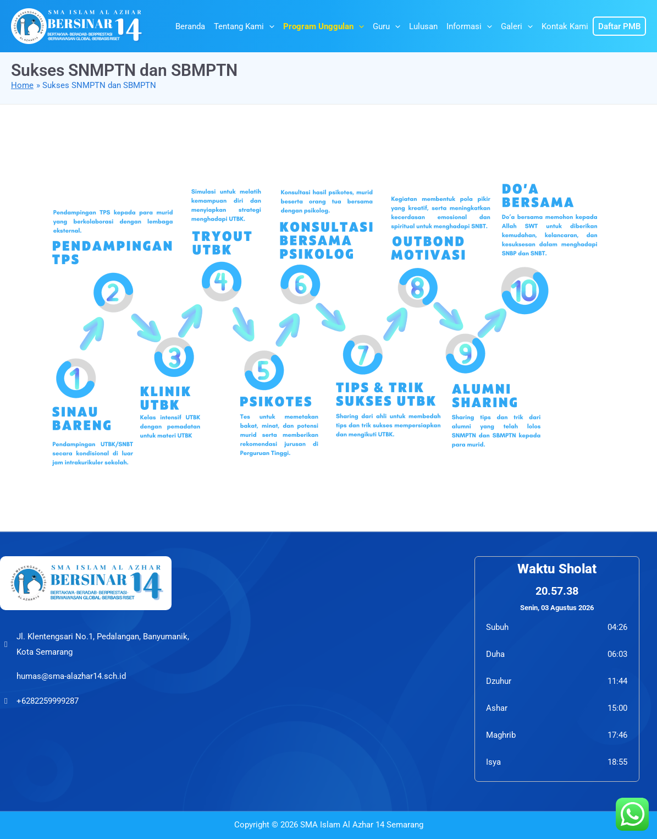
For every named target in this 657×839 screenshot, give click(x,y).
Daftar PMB (619, 26)
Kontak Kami (565, 26)
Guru (386, 26)
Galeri (517, 26)
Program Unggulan (323, 26)
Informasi (469, 26)
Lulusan (423, 26)
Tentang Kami (244, 26)
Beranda (190, 26)
